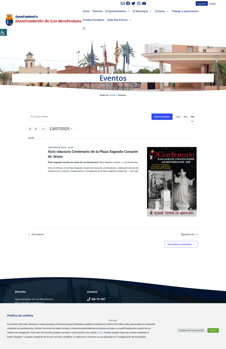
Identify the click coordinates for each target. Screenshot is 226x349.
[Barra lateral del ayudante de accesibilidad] (3, 32)
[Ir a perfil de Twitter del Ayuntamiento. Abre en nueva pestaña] (133, 3)
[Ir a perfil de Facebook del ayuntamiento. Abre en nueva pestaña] (128, 3)
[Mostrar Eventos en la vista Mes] (186, 116)
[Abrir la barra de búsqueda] (84, 28)
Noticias (97, 11)
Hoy (43, 129)
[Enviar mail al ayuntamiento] (122, 3)
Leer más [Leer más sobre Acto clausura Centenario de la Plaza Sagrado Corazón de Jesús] (134, 171)
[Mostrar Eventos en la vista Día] (192, 116)
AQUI (100, 332)
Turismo (162, 11)
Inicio (86, 11)
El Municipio (143, 11)
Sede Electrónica (120, 19)
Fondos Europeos (93, 20)
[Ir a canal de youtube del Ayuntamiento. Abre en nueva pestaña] (144, 3)
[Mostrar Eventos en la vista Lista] (178, 116)
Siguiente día (189, 234)
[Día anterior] (30, 129)
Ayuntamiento (26, 16)
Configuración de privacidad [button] (191, 330)
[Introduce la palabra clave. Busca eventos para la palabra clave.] (89, 116)
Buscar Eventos (162, 117)
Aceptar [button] (213, 330)
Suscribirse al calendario (180, 244)
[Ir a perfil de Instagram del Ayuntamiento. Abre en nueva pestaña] (138, 3)
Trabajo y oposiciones (185, 11)
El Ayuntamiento (118, 11)
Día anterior (36, 234)
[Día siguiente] (35, 129)
